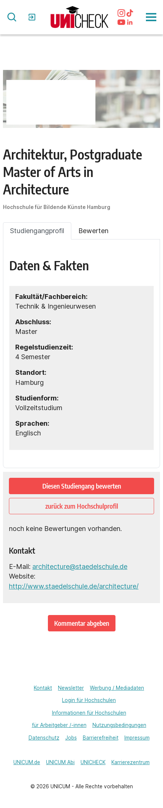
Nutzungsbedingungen (119, 725)
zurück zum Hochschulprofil (81, 506)
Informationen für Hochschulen (89, 713)
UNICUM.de (26, 762)
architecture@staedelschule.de (79, 566)
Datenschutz (44, 738)
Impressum (137, 738)
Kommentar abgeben (81, 623)
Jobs (71, 738)
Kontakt (43, 688)
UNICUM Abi (60, 762)
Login (32, 17)
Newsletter (71, 688)
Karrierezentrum (130, 762)
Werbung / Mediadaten (117, 688)
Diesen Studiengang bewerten (81, 486)
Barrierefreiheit (100, 738)
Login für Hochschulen (89, 700)
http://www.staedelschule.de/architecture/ (73, 586)
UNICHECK (93, 762)
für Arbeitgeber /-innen (59, 725)
